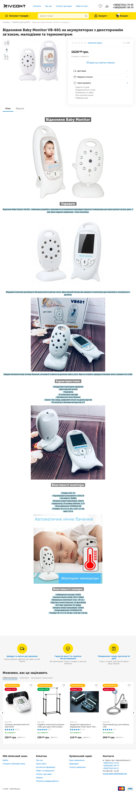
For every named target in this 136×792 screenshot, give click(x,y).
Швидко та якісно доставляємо (22, 656)
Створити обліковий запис (14, 764)
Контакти (37, 6)
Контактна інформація (45, 767)
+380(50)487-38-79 (123, 7)
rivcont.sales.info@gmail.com (115, 774)
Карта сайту (41, 764)
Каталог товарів (18, 16)
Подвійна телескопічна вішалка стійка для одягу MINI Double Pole (50, 725)
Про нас (48, 6)
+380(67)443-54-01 (111, 768)
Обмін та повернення (85, 6)
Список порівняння (77, 767)
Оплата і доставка (64, 6)
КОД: (124, 43)
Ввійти (5, 760)
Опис (8, 108)
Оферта (39, 778)
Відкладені (74, 764)
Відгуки (20, 108)
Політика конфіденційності (47, 781)
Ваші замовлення (76, 760)
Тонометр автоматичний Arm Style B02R (17, 725)
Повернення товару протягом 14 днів (114, 657)
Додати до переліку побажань (100, 62)
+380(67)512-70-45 (123, 4)
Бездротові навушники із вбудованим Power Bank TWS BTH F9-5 (82, 725)
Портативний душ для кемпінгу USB (116, 725)
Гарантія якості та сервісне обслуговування (68, 657)
